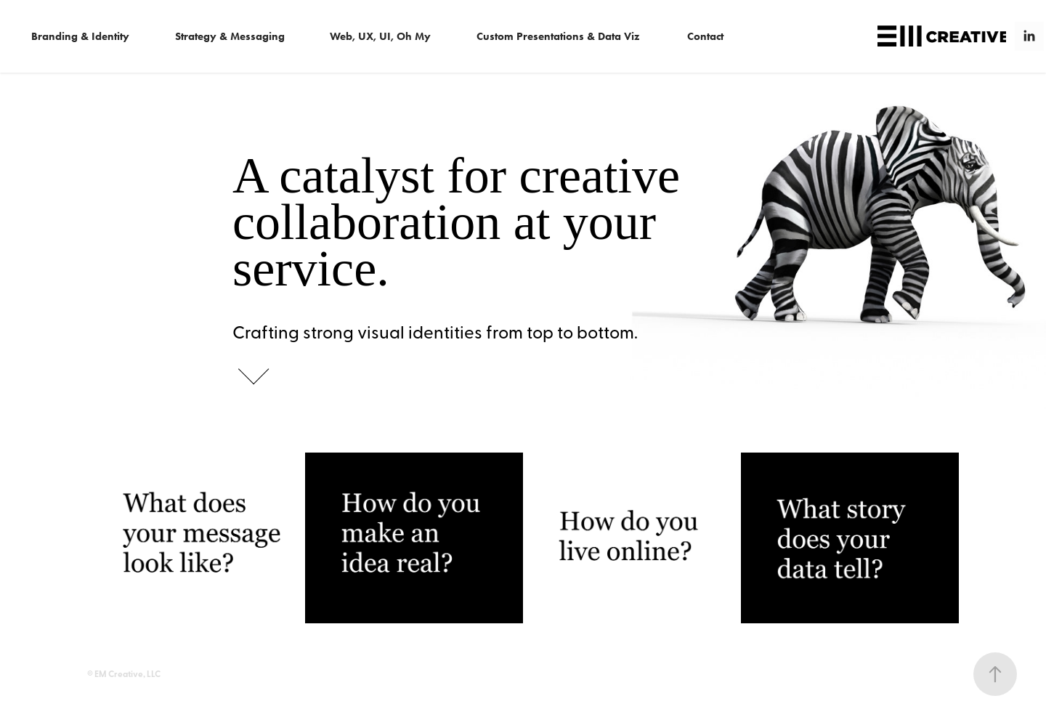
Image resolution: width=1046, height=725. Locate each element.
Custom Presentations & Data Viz (558, 36)
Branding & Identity (80, 36)
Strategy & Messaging (230, 36)
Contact (705, 36)
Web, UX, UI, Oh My (380, 36)
